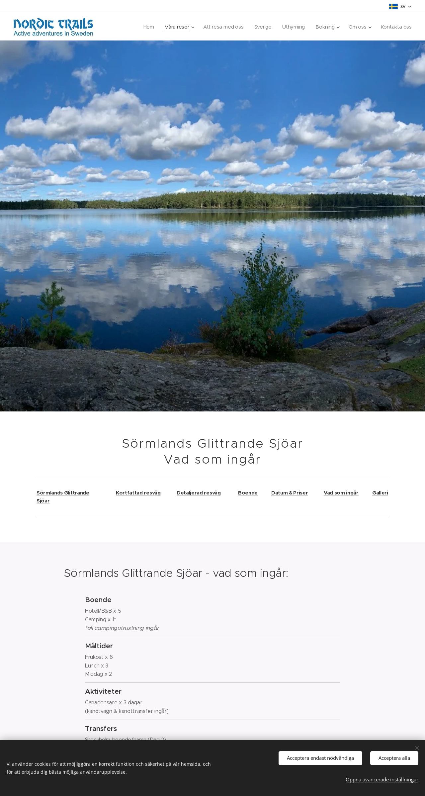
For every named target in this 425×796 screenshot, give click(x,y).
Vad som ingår (341, 492)
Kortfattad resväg (138, 492)
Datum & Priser (289, 492)
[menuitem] (161, 27)
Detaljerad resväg (199, 492)
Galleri (380, 492)
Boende (248, 492)
